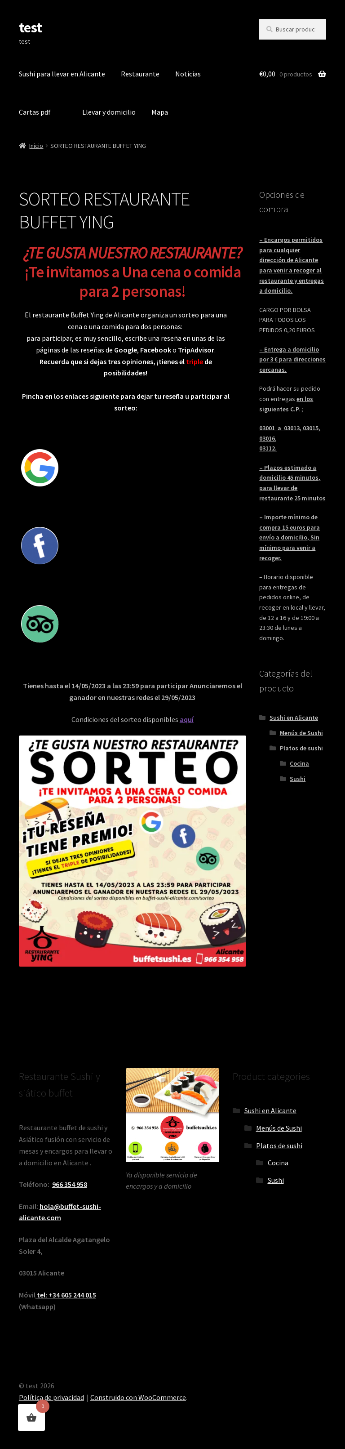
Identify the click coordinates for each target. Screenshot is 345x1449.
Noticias (188, 73)
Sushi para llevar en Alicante (62, 73)
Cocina (299, 763)
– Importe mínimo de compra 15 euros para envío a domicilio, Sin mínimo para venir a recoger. (289, 537)
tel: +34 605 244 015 (65, 1294)
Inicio (36, 146)
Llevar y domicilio (109, 111)
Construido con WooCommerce (138, 1397)
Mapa (159, 111)
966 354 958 (69, 1184)
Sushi (297, 779)
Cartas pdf (35, 111)
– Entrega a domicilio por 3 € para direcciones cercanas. (292, 359)
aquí (187, 719)
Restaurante (140, 73)
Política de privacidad (51, 1397)
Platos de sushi (301, 748)
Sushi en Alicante (294, 717)
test (30, 27)
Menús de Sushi (301, 733)
